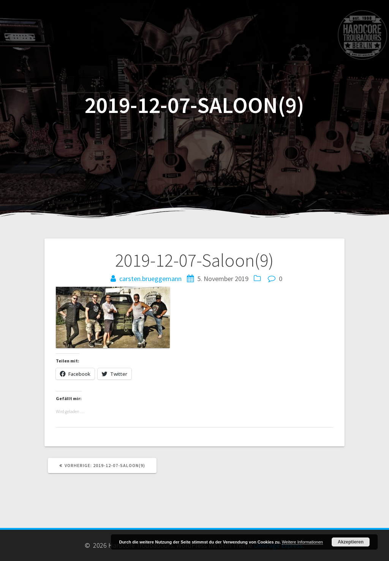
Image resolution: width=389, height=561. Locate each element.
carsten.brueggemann (150, 278)
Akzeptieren (351, 542)
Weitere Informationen (302, 542)
